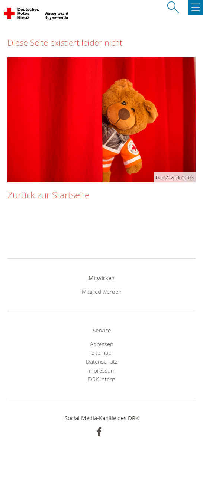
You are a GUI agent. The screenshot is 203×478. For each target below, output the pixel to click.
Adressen (101, 344)
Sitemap (101, 352)
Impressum (101, 370)
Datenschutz (101, 361)
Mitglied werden (102, 291)
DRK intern (101, 379)
